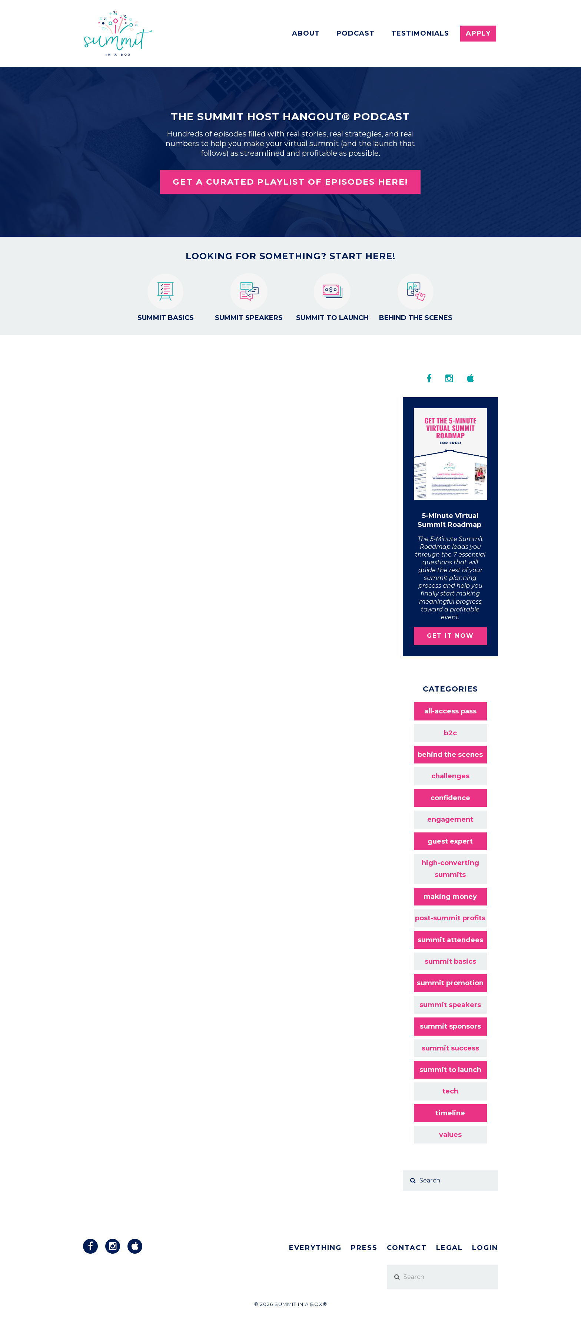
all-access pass (450, 711)
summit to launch (450, 1070)
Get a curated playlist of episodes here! (290, 181)
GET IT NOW (450, 635)
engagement (450, 819)
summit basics (450, 961)
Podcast (355, 33)
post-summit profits (450, 918)
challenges (450, 776)
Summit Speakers (249, 297)
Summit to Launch (332, 297)
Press (364, 1248)
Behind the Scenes (415, 297)
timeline (450, 1113)
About (306, 33)
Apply (478, 33)
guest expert (450, 841)
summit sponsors (450, 1026)
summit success (450, 1048)
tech (450, 1091)
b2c (450, 733)
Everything (315, 1248)
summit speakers (450, 1005)
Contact (407, 1248)
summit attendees (450, 940)
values (450, 1135)
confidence (450, 798)
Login (485, 1248)
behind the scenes (450, 754)
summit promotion (450, 983)
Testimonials (420, 33)
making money (450, 897)
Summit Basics (165, 297)
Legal (449, 1248)
